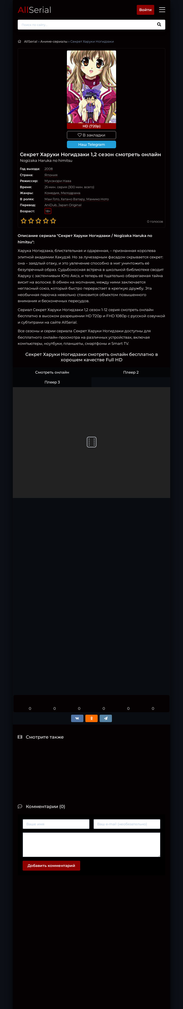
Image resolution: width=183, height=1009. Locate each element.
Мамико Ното (97, 199)
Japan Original (69, 205)
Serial (34, 10)
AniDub (51, 205)
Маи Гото (52, 199)
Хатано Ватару (73, 199)
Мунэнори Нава (58, 181)
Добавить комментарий (51, 865)
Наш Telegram (91, 144)
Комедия (52, 193)
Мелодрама (70, 193)
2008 (49, 169)
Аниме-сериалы (53, 41)
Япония (51, 175)
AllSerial (30, 41)
